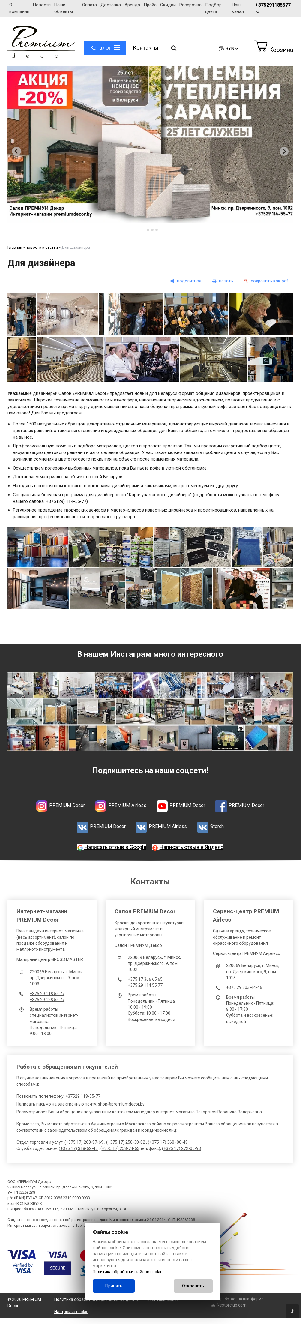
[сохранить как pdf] (266, 281)
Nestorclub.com (232, 1305)
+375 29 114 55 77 (145, 985)
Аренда (132, 5)
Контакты (145, 47)
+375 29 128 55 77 (47, 999)
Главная (14, 247)
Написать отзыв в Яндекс (191, 847)
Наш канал (239, 8)
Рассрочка (190, 5)
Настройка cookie (71, 1311)
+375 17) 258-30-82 (126, 1142)
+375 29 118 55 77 (47, 993)
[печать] (222, 281)
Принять (113, 1286)
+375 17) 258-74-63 (120, 1148)
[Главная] (41, 56)
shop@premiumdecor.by (121, 1104)
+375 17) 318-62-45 (79, 1148)
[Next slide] (284, 151)
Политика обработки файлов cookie (128, 1271)
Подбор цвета (213, 8)
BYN (232, 48)
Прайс (150, 5)
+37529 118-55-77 (82, 1096)
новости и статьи (42, 247)
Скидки (168, 5)
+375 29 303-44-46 (244, 987)
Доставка (110, 5)
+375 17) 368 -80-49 (168, 1142)
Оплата (89, 5)
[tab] (143, 229)
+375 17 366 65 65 (145, 979)
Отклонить (193, 1286)
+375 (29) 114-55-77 (66, 501)
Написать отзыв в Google (115, 847)
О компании (19, 8)
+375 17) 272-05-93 (182, 1148)
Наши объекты (63, 8)
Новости (42, 5)
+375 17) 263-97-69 (84, 1142)
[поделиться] (185, 281)
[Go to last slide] (16, 151)
